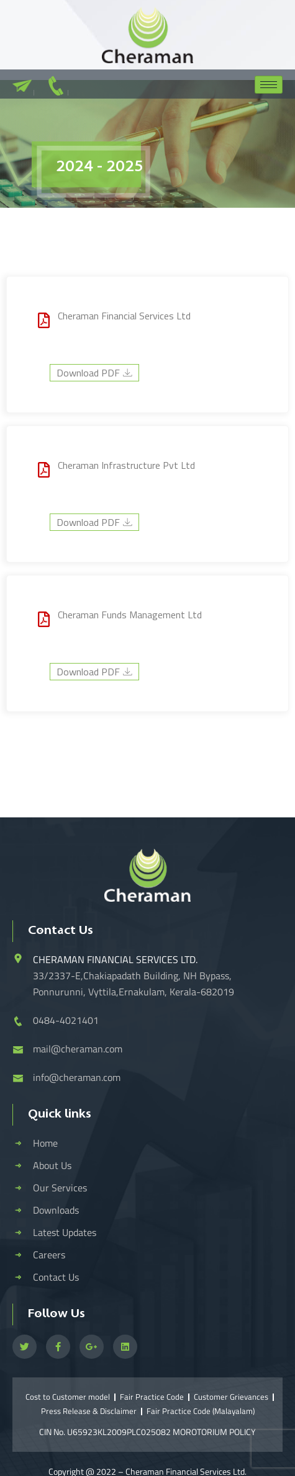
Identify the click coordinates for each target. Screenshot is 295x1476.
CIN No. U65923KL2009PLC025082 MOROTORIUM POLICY (147, 1431)
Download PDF (94, 372)
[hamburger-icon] (269, 85)
